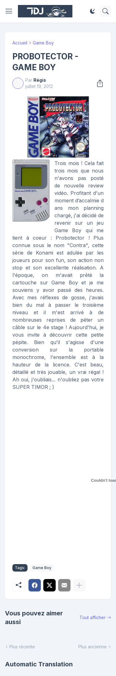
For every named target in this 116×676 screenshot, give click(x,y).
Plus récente (22, 646)
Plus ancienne (92, 646)
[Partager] (98, 83)
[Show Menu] (9, 11)
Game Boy (43, 42)
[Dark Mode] (92, 11)
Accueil (19, 42)
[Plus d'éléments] (79, 585)
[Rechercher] (105, 11)
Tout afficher (92, 617)
